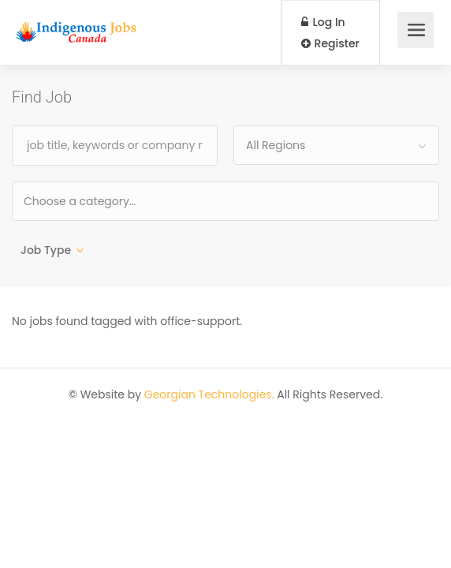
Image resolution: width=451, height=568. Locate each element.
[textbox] (130, 200)
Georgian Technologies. (209, 394)
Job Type (45, 250)
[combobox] (336, 145)
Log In (323, 22)
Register (330, 43)
